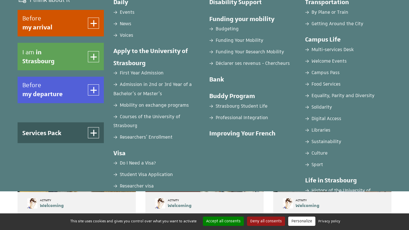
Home (23, 50)
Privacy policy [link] (329, 220)
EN (348, 10)
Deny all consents (266, 221)
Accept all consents (223, 221)
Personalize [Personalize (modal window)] (301, 221)
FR (333, 10)
